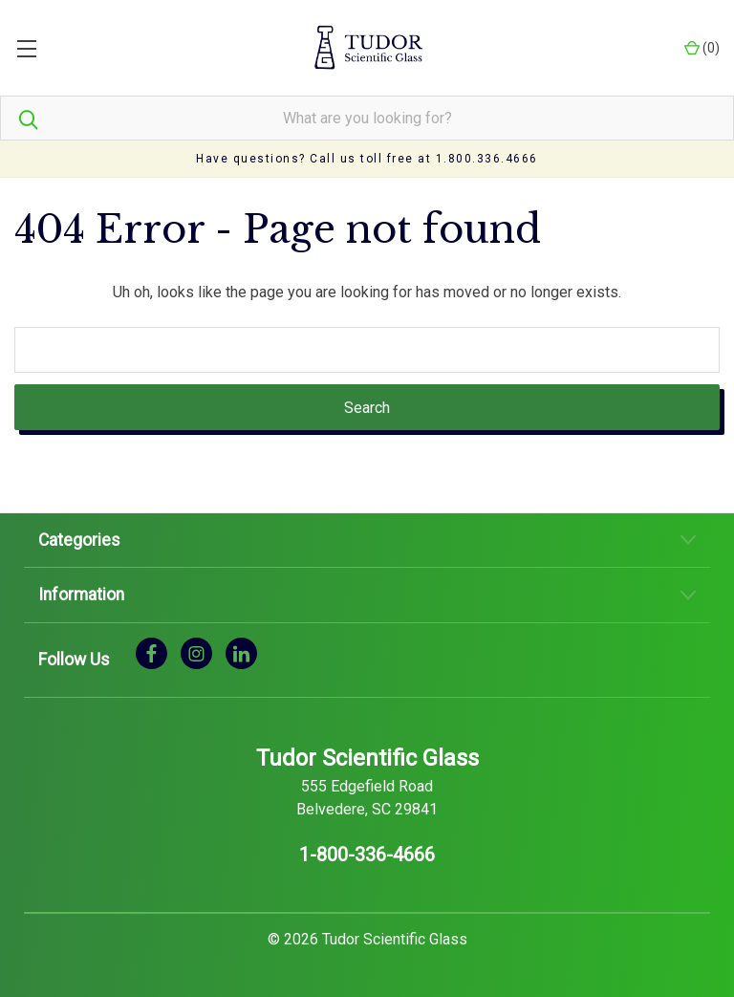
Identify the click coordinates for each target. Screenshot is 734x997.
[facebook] (151, 652)
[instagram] (196, 652)
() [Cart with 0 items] (702, 48)
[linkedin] (241, 652)
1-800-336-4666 (367, 854)
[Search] (19, 118)
